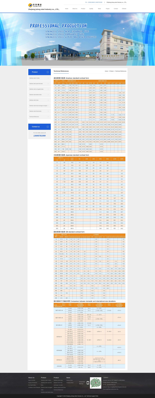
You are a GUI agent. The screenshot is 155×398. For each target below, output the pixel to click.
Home (66, 8)
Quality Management (91, 10)
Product (83, 8)
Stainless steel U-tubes (34, 78)
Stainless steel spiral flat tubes (36, 83)
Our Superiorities (32, 385)
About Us (74, 8)
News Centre (99, 10)
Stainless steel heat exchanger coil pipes (38, 105)
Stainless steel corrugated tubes (36, 89)
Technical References (34, 116)
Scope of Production (32, 382)
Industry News (69, 380)
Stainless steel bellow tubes (35, 94)
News (68, 377)
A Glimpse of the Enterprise (34, 387)
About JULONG (31, 380)
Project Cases (107, 10)
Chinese (124, 8)
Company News (69, 382)
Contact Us (116, 10)
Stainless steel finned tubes (35, 111)
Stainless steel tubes (33, 100)
